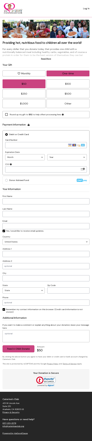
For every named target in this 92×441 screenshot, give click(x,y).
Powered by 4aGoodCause (15, 433)
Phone (5, 297)
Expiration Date (12, 152)
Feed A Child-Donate (18, 348)
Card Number (11, 140)
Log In (86, 8)
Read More (46, 58)
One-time (68, 73)
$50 (24, 83)
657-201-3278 (9, 423)
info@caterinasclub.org (13, 426)
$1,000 (24, 103)
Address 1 (7, 249)
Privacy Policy (52, 364)
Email (5, 221)
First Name (7, 196)
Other (68, 103)
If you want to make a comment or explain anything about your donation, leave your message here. (46, 326)
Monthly (24, 73)
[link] (46, 381)
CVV (8, 164)
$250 (24, 93)
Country (6, 236)
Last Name (7, 209)
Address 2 (7, 261)
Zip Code (51, 285)
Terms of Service (70, 364)
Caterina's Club (11, 399)
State (5, 285)
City (4, 273)
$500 (68, 93)
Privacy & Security (11, 412)
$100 (68, 83)
